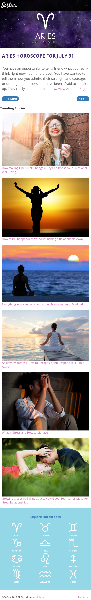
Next (83, 98)
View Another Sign (72, 88)
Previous (10, 98)
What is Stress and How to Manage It (26, 432)
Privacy (40, 597)
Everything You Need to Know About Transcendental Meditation (44, 304)
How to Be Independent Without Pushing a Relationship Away (42, 239)
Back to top (83, 597)
